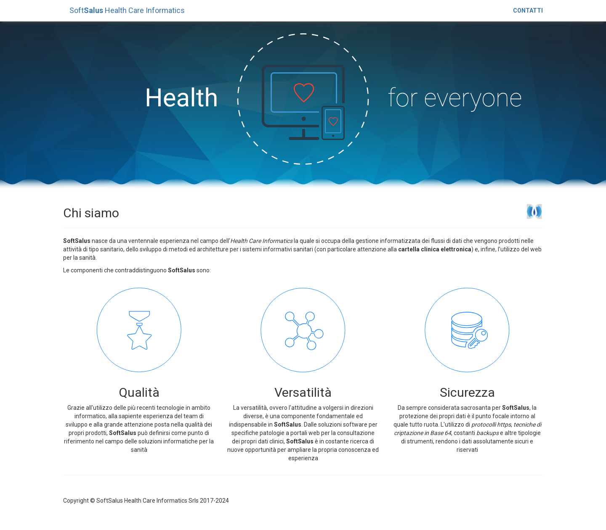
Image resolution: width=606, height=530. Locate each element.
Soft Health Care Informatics (127, 10)
